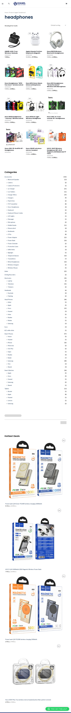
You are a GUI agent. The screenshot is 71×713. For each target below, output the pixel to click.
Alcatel (10, 393)
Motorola (11, 347)
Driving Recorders (10, 276)
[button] (9, 4)
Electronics (8, 279)
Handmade (8, 291)
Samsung (10, 325)
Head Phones (9, 301)
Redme (10, 322)
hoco (6, 328)
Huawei (10, 313)
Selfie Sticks (11, 251)
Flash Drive (11, 202)
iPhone (10, 344)
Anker (6, 272)
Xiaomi (10, 368)
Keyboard (11, 211)
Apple (9, 306)
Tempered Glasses (13, 257)
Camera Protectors (14, 187)
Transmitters (12, 260)
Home (6, 14)
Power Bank (11, 242)
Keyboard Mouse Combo (15, 214)
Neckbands (11, 232)
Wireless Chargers (13, 266)
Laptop (10, 282)
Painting (10, 297)
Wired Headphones (13, 263)
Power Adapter (12, 239)
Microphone (11, 223)
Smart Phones (9, 335)
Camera (10, 184)
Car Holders (11, 193)
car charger (11, 190)
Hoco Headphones (13, 208)
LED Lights (11, 217)
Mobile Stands (12, 226)
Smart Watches (9, 372)
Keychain (10, 294)
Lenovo (10, 402)
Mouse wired (12, 229)
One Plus (10, 350)
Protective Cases (13, 248)
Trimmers (10, 288)
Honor (10, 338)
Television (11, 285)
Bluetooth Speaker (13, 181)
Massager (11, 220)
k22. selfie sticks (9, 332)
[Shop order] (58, 26)
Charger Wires (12, 196)
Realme (10, 319)
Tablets (7, 390)
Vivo (9, 365)
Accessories (8, 178)
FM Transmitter (12, 205)
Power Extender (13, 245)
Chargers (10, 199)
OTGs (9, 236)
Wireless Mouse (13, 269)
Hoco (9, 309)
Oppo (9, 353)
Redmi (9, 359)
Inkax (9, 316)
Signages (10, 254)
